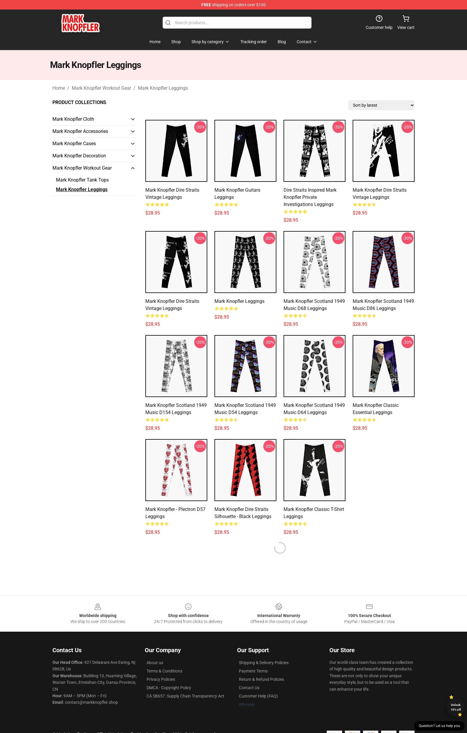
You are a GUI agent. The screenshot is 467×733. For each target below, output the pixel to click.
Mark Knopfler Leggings (163, 88)
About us (155, 662)
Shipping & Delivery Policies (264, 662)
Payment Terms (253, 671)
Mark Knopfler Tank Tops (82, 180)
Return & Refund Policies (261, 679)
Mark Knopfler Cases (74, 143)
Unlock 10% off (456, 707)
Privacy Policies (161, 679)
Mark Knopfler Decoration (79, 156)
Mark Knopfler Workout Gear (101, 88)
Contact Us (249, 687)
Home (58, 88)
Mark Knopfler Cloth (73, 119)
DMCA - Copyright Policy (169, 687)
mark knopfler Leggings (239, 301)
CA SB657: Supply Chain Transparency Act (185, 696)
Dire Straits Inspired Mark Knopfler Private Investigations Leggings (310, 197)
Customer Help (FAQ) (258, 696)
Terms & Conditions (164, 671)
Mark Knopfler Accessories (80, 131)
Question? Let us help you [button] (439, 726)
